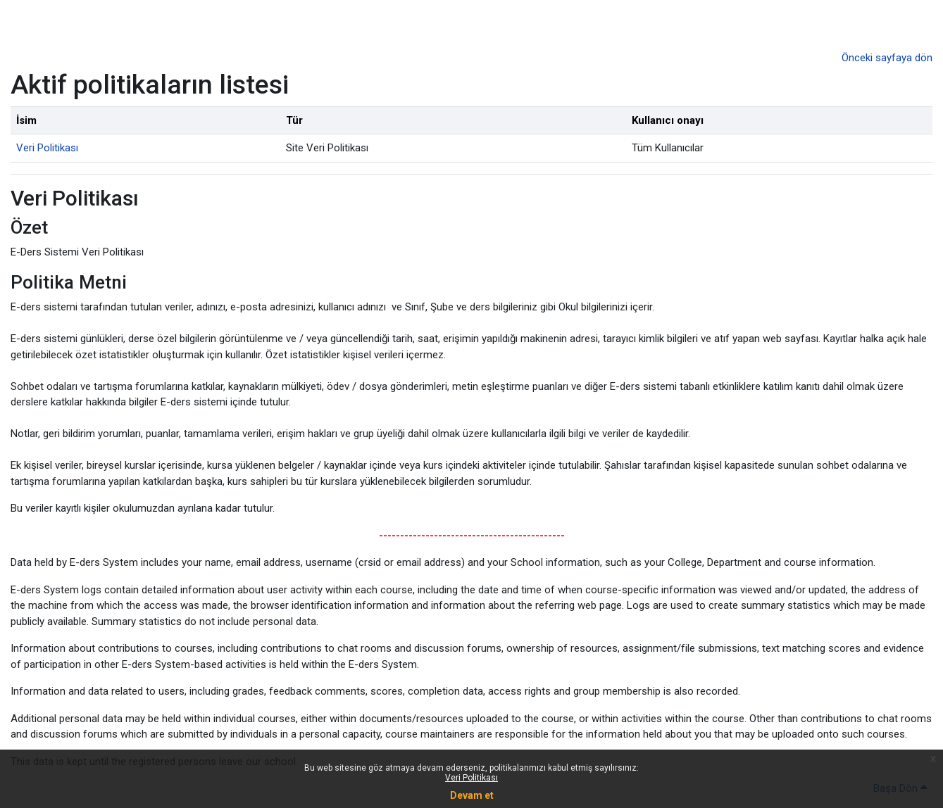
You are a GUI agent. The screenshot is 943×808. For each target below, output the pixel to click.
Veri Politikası (471, 778)
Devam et (472, 795)
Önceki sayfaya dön (887, 57)
